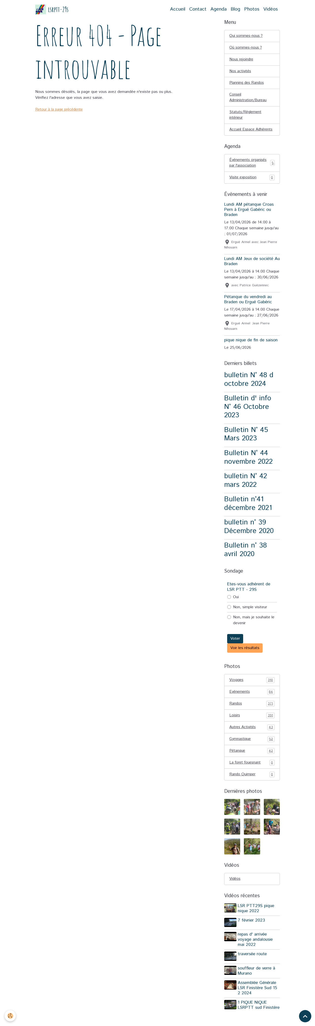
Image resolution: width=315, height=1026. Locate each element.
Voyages (252, 690)
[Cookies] (10, 1015)
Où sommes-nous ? (246, 48)
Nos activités (240, 72)
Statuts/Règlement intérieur (246, 117)
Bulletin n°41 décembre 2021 (248, 513)
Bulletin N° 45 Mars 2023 (246, 443)
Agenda (218, 9)
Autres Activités (252, 738)
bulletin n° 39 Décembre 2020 (249, 536)
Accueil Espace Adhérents (242, 135)
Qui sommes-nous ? (246, 36)
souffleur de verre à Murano (257, 981)
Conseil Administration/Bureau (248, 99)
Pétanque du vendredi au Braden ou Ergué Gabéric (248, 309)
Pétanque (252, 762)
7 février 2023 (252, 932)
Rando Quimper (252, 786)
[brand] (52, 9)
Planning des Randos (247, 84)
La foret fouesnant (252, 774)
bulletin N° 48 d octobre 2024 (248, 388)
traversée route (253, 965)
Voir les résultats (244, 657)
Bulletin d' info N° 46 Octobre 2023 (247, 416)
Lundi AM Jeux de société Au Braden (252, 270)
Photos (251, 9)
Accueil (177, 9)
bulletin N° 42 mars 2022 (245, 489)
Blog (235, 9)
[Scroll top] (305, 1016)
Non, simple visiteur (250, 616)
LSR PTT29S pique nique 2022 (256, 920)
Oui (236, 606)
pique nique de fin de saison (251, 349)
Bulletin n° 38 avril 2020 (245, 559)
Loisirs (252, 726)
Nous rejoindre (241, 60)
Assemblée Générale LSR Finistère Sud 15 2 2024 (258, 998)
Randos (252, 714)
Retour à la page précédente (60, 109)
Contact (197, 9)
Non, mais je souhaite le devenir (253, 629)
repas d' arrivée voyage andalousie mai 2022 (255, 950)
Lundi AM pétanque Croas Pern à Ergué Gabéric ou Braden (249, 219)
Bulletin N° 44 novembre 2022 (248, 466)
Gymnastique (252, 750)
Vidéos (270, 9)
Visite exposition (252, 187)
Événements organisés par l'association (252, 171)
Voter (235, 648)
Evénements (252, 702)
